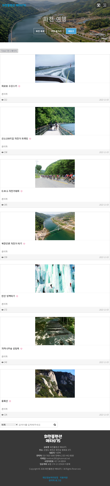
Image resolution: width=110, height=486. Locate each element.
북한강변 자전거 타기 (13, 243)
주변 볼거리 (56, 31)
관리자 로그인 (55, 480)
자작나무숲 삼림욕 (12, 348)
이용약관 (64, 477)
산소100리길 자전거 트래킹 (16, 138)
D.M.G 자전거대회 (12, 191)
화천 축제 (40, 31)
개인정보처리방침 (50, 477)
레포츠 (71, 31)
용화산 (6, 401)
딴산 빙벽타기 (10, 296)
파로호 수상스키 (11, 86)
